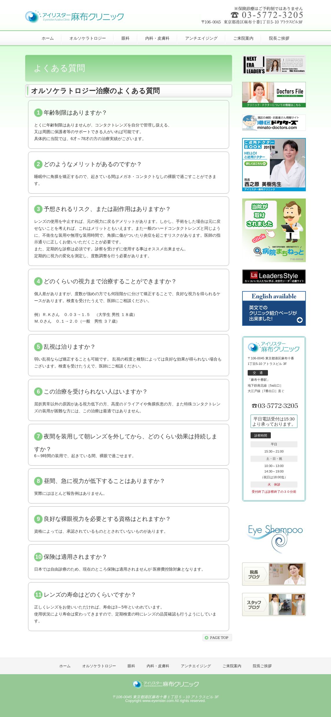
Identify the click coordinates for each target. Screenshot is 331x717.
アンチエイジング (201, 38)
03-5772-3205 (275, 406)
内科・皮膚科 (157, 38)
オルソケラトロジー (87, 38)
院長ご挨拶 (279, 38)
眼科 (126, 38)
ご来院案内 (243, 38)
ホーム (48, 38)
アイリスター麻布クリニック (165, 684)
